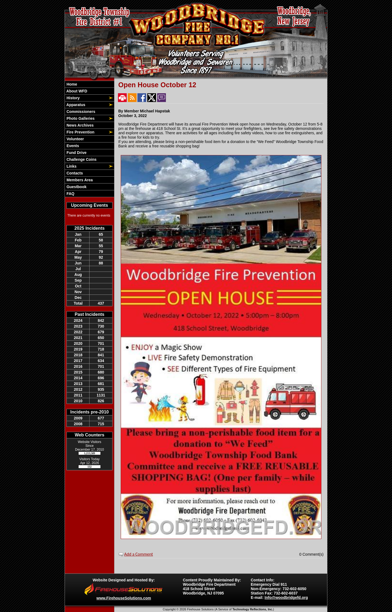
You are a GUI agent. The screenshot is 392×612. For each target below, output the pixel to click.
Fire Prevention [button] (79, 132)
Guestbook (76, 187)
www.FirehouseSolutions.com (123, 598)
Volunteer (74, 139)
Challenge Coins (81, 159)
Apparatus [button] (75, 105)
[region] (89, 139)
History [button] (72, 98)
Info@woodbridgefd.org (286, 597)
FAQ (69, 193)
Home (71, 84)
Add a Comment (138, 554)
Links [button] (70, 166)
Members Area (79, 180)
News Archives (79, 125)
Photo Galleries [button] (80, 118)
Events (72, 146)
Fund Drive (76, 152)
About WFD (76, 91)
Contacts (74, 173)
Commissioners (80, 111)
